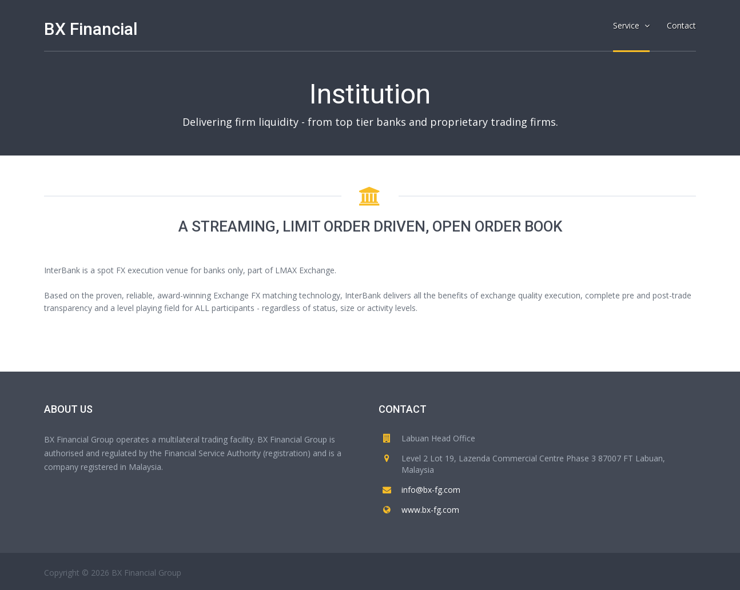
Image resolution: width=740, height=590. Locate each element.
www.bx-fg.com (430, 509)
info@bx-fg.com (430, 489)
